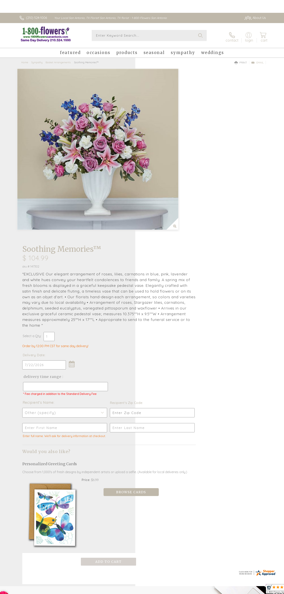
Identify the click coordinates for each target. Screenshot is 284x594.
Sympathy (37, 60)
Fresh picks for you (107, 450)
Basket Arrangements (58, 60)
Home (24, 60)
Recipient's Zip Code (220, 250)
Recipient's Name (157, 250)
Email (257, 60)
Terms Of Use (212, 590)
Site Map (255, 590)
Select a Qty (151, 180)
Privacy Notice (235, 590)
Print (240, 60)
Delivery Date (153, 199)
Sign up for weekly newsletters (191, 448)
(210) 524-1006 (36, 18)
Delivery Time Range (161, 220)
